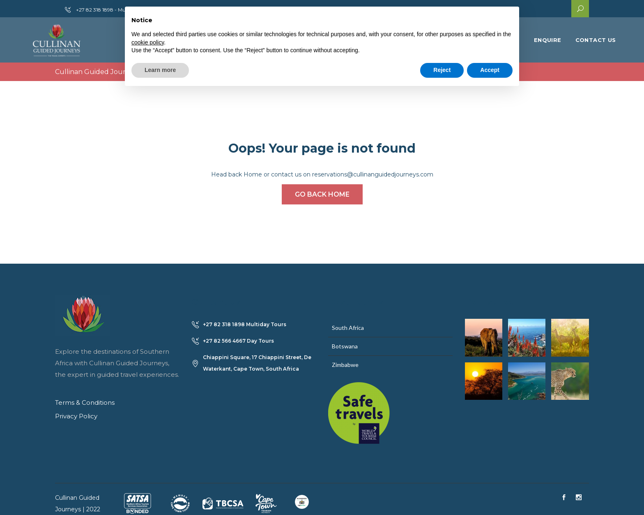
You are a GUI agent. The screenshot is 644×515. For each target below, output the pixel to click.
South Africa (348, 327)
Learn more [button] (160, 70)
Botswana (345, 346)
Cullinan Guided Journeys (98, 72)
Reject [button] (442, 70)
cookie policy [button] (147, 42)
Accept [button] (489, 70)
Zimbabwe (345, 364)
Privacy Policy (76, 416)
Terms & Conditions (85, 402)
